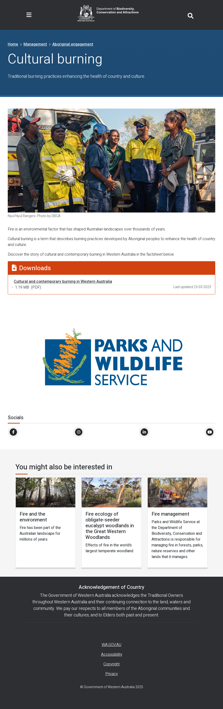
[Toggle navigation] (28, 15)
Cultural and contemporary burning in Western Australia (63, 281)
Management (35, 44)
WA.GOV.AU (111, 645)
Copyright (111, 664)
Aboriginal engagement (72, 44)
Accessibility (111, 654)
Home (13, 44)
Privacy (111, 674)
